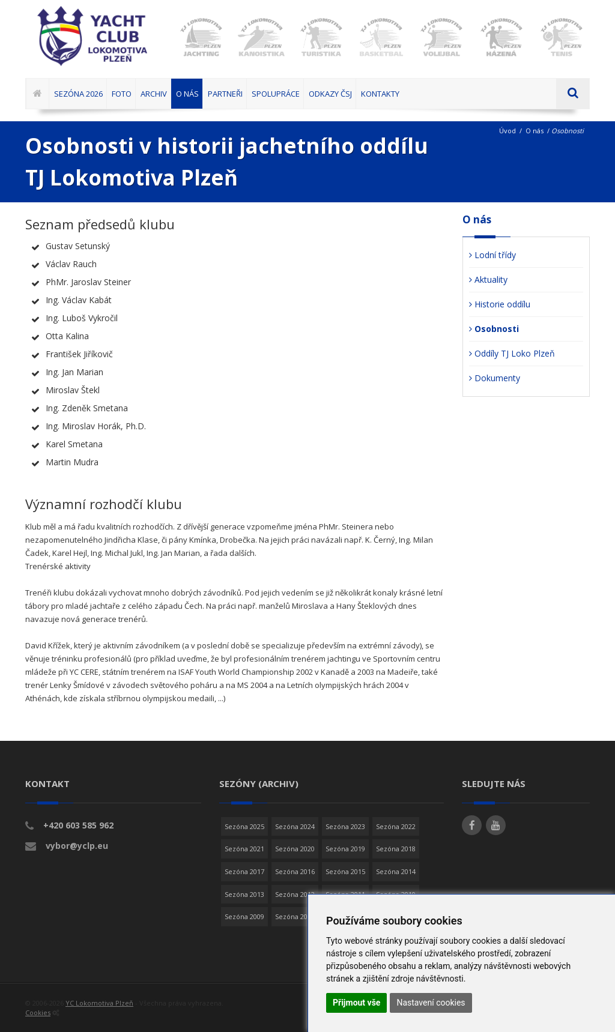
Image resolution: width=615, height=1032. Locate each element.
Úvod (507, 130)
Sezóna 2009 (244, 916)
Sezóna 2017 (244, 871)
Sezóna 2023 (345, 826)
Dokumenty (494, 378)
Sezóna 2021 (244, 848)
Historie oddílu (499, 304)
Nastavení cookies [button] (430, 1002)
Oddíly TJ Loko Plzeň (512, 353)
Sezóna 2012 (295, 894)
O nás (535, 130)
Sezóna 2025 (244, 826)
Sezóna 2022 (396, 826)
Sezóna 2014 (396, 871)
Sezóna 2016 (295, 871)
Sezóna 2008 (295, 916)
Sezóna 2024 (295, 826)
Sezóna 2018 (396, 848)
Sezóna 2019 (345, 848)
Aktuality (488, 279)
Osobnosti (494, 328)
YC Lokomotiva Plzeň (99, 1002)
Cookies (37, 1012)
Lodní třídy (492, 255)
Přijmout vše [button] (356, 1002)
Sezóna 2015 (345, 871)
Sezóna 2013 (244, 894)
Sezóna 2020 (295, 848)
